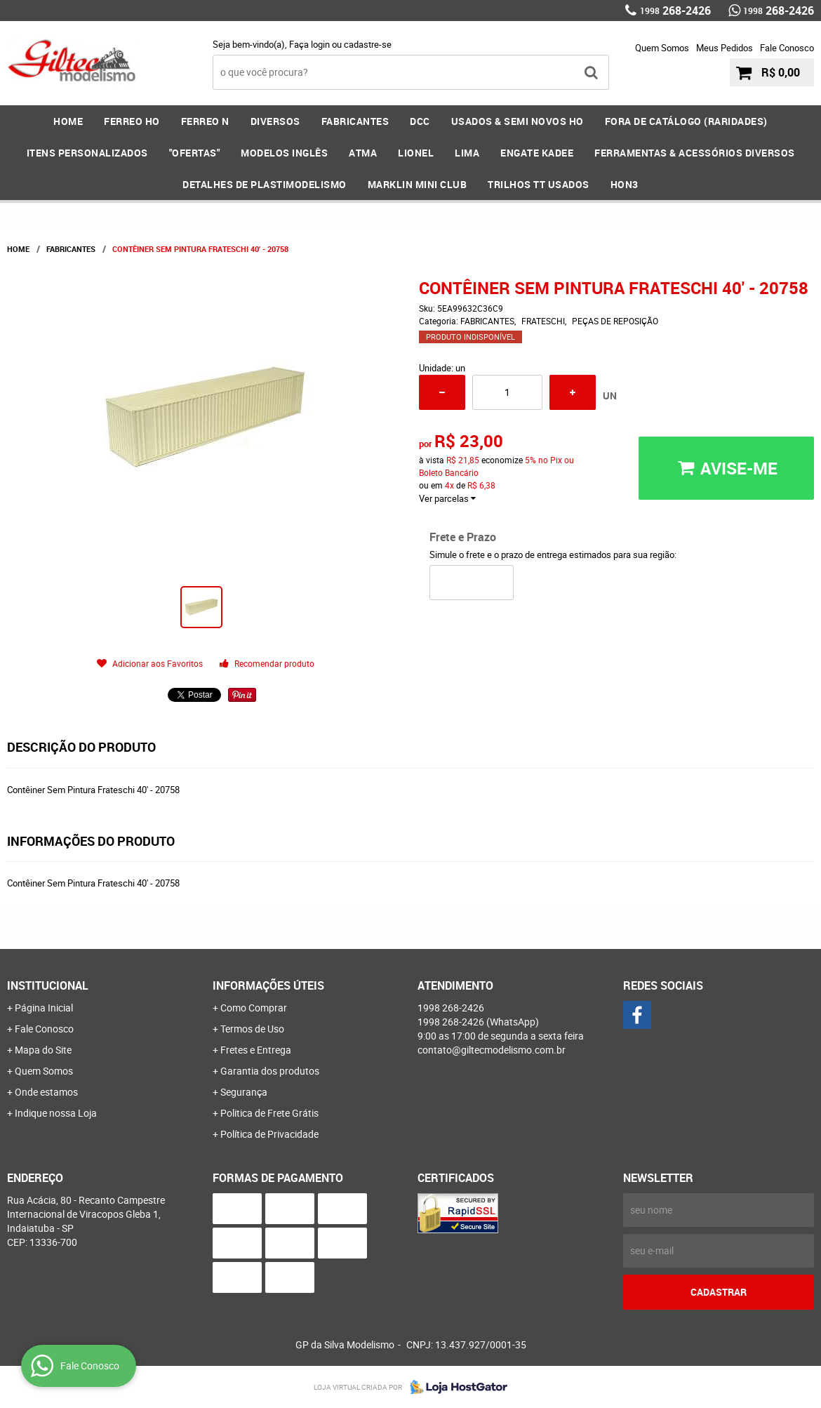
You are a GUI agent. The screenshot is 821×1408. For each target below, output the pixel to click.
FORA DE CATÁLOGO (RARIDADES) (686, 121)
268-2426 (675, 10)
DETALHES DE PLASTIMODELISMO (264, 184)
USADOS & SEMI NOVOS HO (517, 121)
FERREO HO (132, 121)
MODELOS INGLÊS (284, 152)
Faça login (309, 44)
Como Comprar (253, 1007)
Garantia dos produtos (269, 1070)
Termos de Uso (252, 1028)
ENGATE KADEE (536, 152)
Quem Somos (662, 47)
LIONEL (416, 152)
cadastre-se (368, 44)
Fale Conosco (787, 47)
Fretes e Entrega (255, 1049)
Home (68, 121)
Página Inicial (44, 1007)
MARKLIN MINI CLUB (417, 184)
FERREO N (205, 121)
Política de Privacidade (269, 1134)
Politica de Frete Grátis (269, 1113)
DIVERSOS (275, 121)
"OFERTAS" (194, 152)
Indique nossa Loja (56, 1113)
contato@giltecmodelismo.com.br (492, 1049)
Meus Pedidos (724, 47)
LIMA (467, 152)
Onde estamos (46, 1091)
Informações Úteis (268, 985)
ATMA (363, 152)
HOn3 (624, 184)
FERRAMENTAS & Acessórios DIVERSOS (694, 152)
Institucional (47, 985)
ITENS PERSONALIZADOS (87, 152)
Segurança (243, 1091)
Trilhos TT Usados (538, 184)
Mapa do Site (43, 1049)
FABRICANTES (355, 121)
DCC (420, 121)
